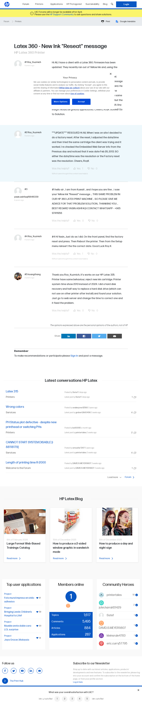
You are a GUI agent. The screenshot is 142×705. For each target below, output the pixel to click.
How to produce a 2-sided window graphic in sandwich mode (71, 548)
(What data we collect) (69, 88)
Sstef (75, 392)
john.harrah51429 (110, 607)
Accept (81, 102)
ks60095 (77, 428)
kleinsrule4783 (116, 636)
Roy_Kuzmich (34, 62)
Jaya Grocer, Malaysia (16, 639)
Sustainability (92, 4)
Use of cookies (77, 93)
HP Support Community (62, 14)
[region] (72, 90)
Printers (39, 4)
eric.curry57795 (117, 643)
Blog (105, 4)
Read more (13, 558)
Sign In (74, 355)
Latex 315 (12, 391)
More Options (61, 102)
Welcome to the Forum (18, 468)
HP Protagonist (74, 4)
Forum (28, 3)
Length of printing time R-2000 (26, 462)
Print (105, 21)
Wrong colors (15, 407)
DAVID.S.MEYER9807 (82, 463)
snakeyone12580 (80, 407)
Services (11, 412)
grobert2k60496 (83, 412)
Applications (56, 4)
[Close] (111, 74)
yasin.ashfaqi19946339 (26, 197)
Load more (115, 477)
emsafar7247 (79, 448)
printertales (81, 432)
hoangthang (34, 274)
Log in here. (78, 682)
